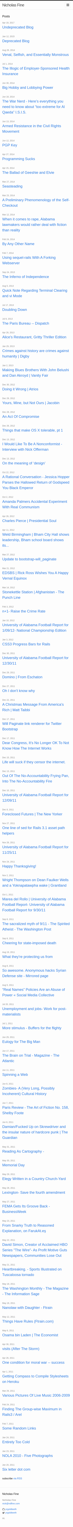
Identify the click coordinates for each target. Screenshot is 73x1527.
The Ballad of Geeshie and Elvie (28, 172)
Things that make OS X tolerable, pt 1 (32, 430)
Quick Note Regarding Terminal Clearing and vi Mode (34, 293)
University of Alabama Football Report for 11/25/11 (35, 850)
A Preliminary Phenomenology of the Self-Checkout (36, 202)
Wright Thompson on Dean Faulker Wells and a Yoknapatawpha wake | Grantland (35, 882)
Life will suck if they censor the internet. (34, 762)
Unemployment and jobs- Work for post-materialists (34, 1011)
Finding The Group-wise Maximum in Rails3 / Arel (32, 1412)
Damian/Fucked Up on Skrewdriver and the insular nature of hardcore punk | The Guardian (35, 1132)
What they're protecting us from (27, 957)
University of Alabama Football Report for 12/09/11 (35, 797)
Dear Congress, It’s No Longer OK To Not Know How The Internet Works (35, 745)
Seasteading (12, 186)
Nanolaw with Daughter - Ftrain (27, 1308)
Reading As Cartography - (23, 1151)
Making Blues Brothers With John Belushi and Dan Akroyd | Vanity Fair (35, 372)
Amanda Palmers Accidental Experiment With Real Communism (34, 504)
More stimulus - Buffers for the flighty (31, 1028)
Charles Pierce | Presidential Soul (29, 521)
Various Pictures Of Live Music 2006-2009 (36, 1395)
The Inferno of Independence (25, 277)
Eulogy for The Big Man (21, 1042)
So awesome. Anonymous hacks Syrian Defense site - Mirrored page (34, 973)
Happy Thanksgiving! (19, 866)
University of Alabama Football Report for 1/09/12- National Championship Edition (35, 627)
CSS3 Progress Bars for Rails (26, 644)
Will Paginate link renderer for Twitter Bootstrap (32, 726)
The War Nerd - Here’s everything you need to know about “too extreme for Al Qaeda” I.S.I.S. (33, 106)
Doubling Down (14, 310)
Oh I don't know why (18, 691)
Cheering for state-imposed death (29, 943)
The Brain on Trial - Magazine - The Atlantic (30, 1058)
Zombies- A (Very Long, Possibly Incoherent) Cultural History (28, 1091)
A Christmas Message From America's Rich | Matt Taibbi (33, 707)
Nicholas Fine (13, 5)
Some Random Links (19, 1428)
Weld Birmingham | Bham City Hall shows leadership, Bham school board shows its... (35, 539)
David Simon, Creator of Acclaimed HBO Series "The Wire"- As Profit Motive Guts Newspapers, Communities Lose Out (35, 1250)
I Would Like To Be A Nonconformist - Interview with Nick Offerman (32, 446)
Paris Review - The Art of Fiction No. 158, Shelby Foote (35, 1110)
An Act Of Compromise (20, 416)
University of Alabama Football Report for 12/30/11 (35, 660)
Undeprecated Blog (17, 27)
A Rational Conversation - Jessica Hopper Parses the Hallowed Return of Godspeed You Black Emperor (36, 482)
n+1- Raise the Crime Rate (23, 611)
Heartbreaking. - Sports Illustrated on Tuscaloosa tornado (32, 1272)
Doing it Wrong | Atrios (20, 389)
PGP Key (9, 145)
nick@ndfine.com (11, 1503)
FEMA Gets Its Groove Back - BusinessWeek (26, 1209)
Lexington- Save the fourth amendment (33, 1192)
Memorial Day (13, 1165)
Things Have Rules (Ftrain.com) (28, 1321)
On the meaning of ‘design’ (24, 463)
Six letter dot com (16, 1469)
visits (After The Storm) (20, 1349)
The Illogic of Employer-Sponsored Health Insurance (36, 71)
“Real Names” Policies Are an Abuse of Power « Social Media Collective (33, 992)
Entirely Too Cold (16, 1442)
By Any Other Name (18, 244)
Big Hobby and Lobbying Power (27, 87)
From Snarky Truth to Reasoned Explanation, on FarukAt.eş (28, 1228)
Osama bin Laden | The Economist (30, 1335)
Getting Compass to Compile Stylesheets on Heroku (35, 1379)
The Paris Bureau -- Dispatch (25, 323)
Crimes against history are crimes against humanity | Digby (35, 353)
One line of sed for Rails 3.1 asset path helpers (33, 830)
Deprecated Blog (15, 41)
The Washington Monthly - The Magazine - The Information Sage (35, 1291)
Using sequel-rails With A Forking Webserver (29, 260)
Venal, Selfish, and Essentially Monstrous (35, 55)
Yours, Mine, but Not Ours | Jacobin (31, 403)
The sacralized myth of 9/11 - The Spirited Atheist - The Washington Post (36, 926)
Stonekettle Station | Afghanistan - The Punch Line (33, 595)
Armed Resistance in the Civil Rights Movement (31, 128)
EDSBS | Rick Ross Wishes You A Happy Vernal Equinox (35, 575)
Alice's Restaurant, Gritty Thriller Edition (34, 337)
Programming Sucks (18, 159)
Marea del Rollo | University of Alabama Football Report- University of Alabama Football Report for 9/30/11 (34, 904)
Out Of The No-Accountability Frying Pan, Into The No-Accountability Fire (35, 778)
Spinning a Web (15, 1074)
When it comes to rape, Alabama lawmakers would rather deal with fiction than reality (34, 224)
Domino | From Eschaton (22, 677)
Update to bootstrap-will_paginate (29, 559)
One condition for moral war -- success (33, 1362)
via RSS (17, 1478)
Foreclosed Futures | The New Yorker (32, 814)
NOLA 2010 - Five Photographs (27, 1456)
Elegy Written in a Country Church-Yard (34, 1179)
